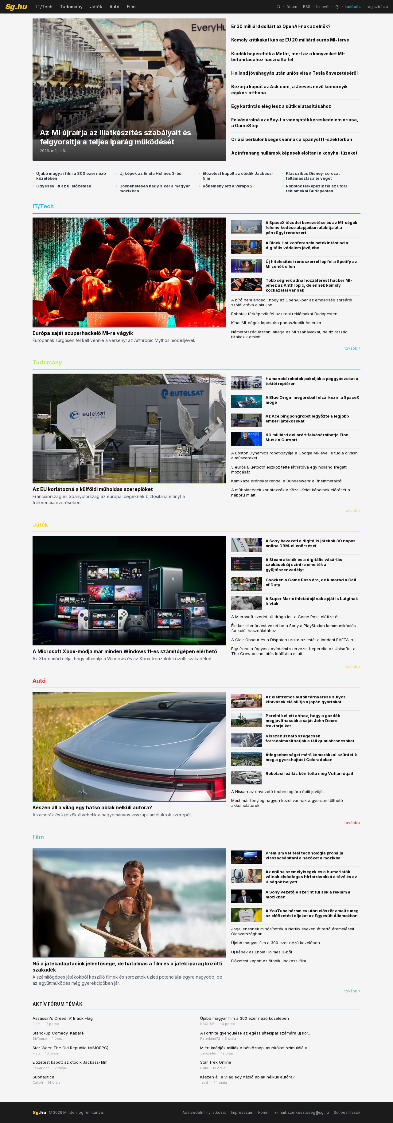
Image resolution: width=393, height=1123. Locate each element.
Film (131, 6)
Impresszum (242, 1112)
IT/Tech (44, 6)
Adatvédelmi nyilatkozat (204, 1112)
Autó (114, 6)
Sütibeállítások (347, 1112)
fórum (291, 6)
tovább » (352, 348)
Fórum (264, 1112)
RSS (306, 6)
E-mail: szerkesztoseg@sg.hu (301, 1112)
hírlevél (322, 6)
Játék (96, 6)
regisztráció (377, 6)
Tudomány (71, 6)
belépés (353, 6)
